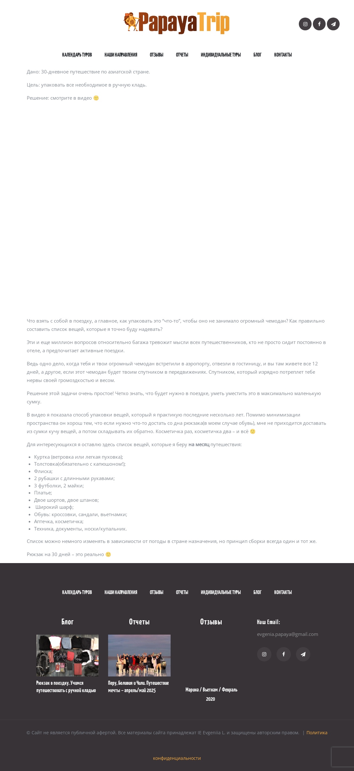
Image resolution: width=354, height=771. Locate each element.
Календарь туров (77, 55)
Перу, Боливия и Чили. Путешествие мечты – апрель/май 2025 (138, 687)
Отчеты (182, 55)
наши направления (121, 55)
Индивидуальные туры (221, 55)
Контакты (283, 55)
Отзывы (156, 55)
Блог (258, 55)
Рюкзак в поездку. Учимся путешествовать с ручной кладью (66, 687)
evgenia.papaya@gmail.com (287, 634)
